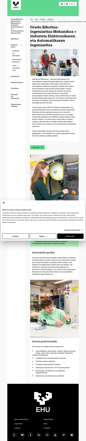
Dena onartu (70, 236)
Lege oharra (18, 423)
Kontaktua (47, 428)
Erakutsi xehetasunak (72, 230)
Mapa (45, 423)
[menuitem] (73, 4)
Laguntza (17, 428)
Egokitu (43, 236)
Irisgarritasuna (48, 419)
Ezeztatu (16, 236)
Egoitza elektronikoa (21, 419)
